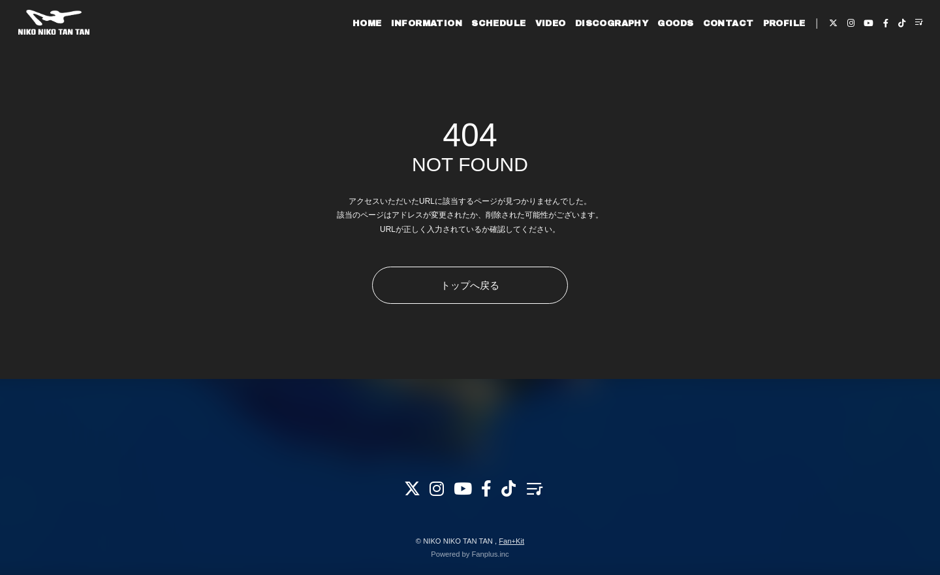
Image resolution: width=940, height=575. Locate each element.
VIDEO (531, 51)
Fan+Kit (511, 541)
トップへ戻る (470, 285)
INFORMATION (407, 51)
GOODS (657, 51)
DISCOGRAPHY (593, 51)
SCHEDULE (480, 51)
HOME (349, 51)
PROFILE (765, 51)
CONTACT (709, 51)
